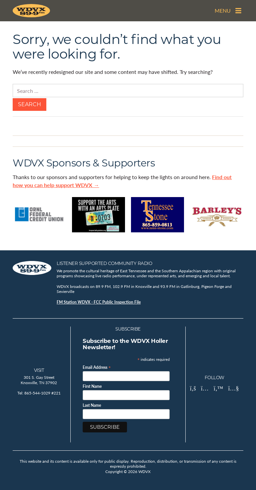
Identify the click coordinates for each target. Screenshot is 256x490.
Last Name (92, 405)
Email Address (97, 367)
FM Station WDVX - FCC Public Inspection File (99, 302)
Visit (39, 370)
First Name (92, 386)
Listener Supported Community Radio (104, 263)
